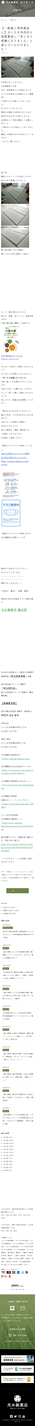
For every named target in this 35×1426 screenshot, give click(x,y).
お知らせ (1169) (9, 907)
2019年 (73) (7, 1158)
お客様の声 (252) (9, 913)
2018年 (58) (8, 1161)
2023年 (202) (8, 1146)
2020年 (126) (8, 1155)
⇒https (4, 758)
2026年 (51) (8, 1137)
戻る (17, 891)
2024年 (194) (8, 1143)
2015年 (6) (7, 1170)
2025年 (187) (8, 1140)
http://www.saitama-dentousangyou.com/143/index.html (17, 826)
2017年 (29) (8, 1164)
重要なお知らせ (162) (11, 910)
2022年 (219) (8, 1149)
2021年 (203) (8, 1152)
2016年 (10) (7, 1167)
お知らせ (13, 20)
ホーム (3, 20)
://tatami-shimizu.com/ (19, 758)
